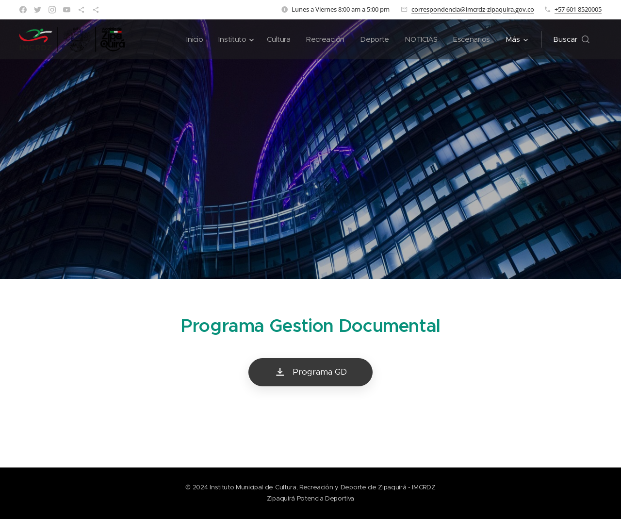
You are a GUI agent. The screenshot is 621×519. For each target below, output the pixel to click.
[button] (571, 39)
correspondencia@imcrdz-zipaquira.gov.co (472, 9)
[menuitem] (190, 39)
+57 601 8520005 (578, 9)
